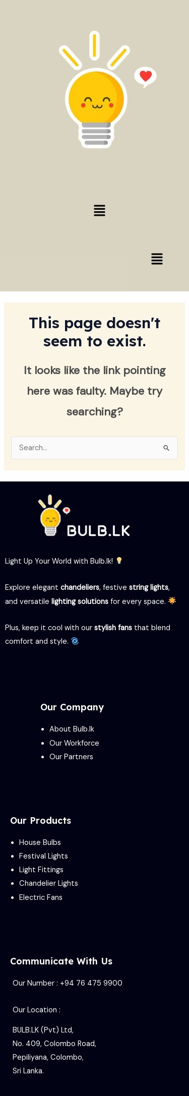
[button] (99, 211)
